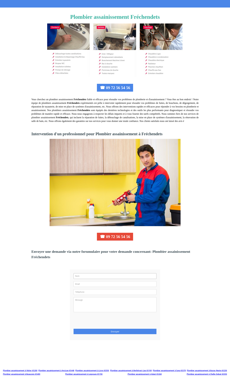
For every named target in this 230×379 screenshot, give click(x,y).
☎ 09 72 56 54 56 (115, 87)
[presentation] (96, 321)
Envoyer (115, 331)
